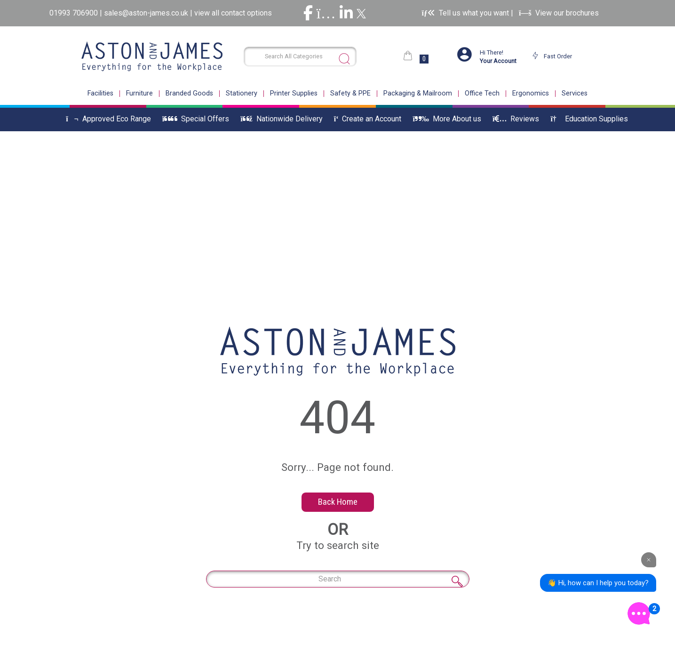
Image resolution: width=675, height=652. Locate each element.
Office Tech (482, 93)
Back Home (337, 501)
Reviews (515, 118)
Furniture (139, 93)
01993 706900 (74, 12)
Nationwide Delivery (281, 118)
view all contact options (233, 12)
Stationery (241, 93)
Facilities (100, 93)
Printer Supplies (294, 93)
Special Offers (195, 118)
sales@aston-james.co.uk (146, 12)
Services (575, 93)
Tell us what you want (465, 12)
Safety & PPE (350, 93)
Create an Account (368, 118)
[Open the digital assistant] (639, 613)
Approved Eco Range (108, 118)
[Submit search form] (344, 59)
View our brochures (559, 12)
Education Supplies (588, 118)
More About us (447, 118)
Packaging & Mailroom (417, 93)
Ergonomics (530, 93)
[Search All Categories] (300, 56)
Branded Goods (189, 93)
